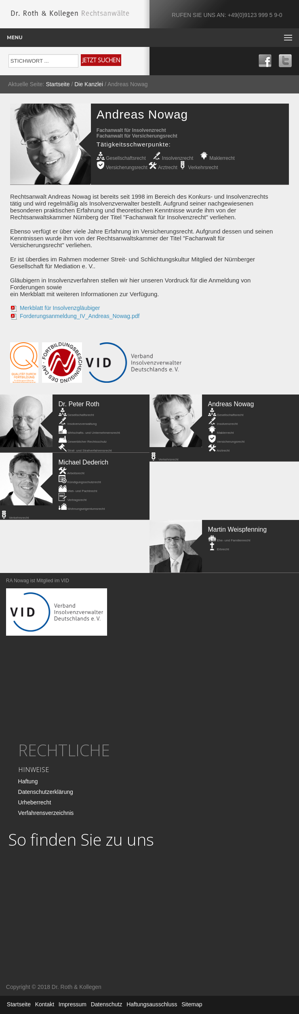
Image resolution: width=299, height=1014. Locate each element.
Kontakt (44, 1004)
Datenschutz (106, 1004)
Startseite (57, 84)
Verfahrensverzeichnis (46, 813)
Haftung (28, 781)
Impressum (72, 1004)
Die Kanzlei (88, 84)
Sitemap (191, 1004)
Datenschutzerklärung (45, 792)
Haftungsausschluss (151, 1004)
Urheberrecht (34, 802)
